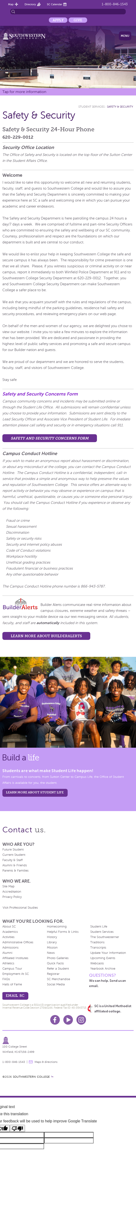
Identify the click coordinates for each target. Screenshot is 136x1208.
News (51, 953)
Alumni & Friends (14, 865)
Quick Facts (55, 963)
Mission (52, 947)
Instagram (81, 1020)
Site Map (8, 886)
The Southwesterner (104, 937)
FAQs (6, 979)
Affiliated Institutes (15, 958)
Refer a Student (58, 968)
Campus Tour (12, 968)
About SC (9, 926)
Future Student (13, 849)
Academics (10, 931)
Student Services (91, 106)
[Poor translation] (17, 1128)
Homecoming (57, 926)
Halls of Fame (12, 984)
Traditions (97, 942)
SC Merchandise (58, 979)
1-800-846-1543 (115, 4)
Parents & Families (15, 870)
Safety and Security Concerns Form (40, 393)
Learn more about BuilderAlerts (46, 636)
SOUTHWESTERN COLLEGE (31, 1076)
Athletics (8, 963)
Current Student (13, 855)
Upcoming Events (102, 958)
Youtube (68, 1020)
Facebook (55, 1020)
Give (78, 20)
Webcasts (97, 963)
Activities (8, 937)
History (52, 937)
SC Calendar (54, 4)
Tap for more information (24, 92)
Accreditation (11, 891)
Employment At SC (15, 974)
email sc (15, 996)
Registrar (53, 974)
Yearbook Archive (102, 968)
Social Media (56, 984)
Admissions (10, 947)
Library (52, 942)
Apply (58, 20)
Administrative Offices (17, 942)
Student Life (98, 926)
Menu (125, 36)
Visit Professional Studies (20, 907)
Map (11, 4)
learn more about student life (35, 792)
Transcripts (98, 947)
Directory (30, 4)
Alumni (7, 953)
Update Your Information (108, 953)
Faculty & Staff (12, 860)
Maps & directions (46, 1062)
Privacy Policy (12, 897)
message (31, 1061)
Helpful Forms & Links (63, 931)
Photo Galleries (58, 958)
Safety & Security (120, 106)
